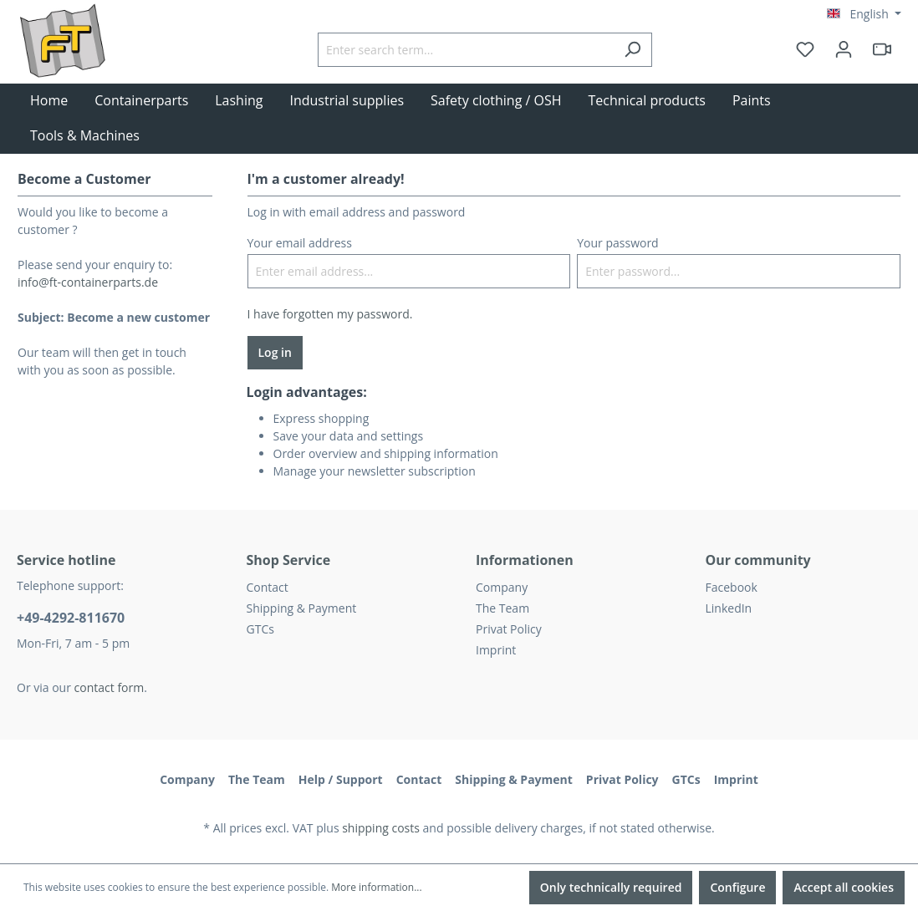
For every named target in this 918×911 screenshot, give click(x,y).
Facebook (731, 587)
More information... (376, 887)
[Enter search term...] (466, 50)
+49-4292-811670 (71, 617)
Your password (617, 243)
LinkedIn (729, 608)
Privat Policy (509, 629)
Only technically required (611, 887)
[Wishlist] (805, 49)
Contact (267, 587)
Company (502, 587)
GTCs (260, 629)
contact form (109, 687)
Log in (275, 352)
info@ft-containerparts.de (88, 282)
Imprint (496, 650)
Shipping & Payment (302, 608)
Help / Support (340, 779)
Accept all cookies (843, 887)
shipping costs (381, 828)
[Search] (632, 50)
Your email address (299, 243)
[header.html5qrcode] (882, 49)
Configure (737, 887)
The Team (502, 608)
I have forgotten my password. (330, 314)
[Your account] (843, 49)
